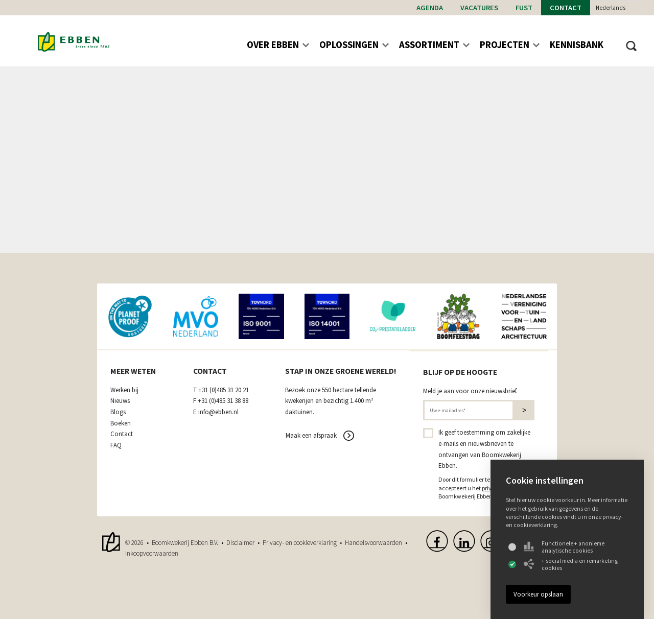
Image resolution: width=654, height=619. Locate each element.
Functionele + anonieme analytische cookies (564, 547)
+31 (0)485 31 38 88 (223, 401)
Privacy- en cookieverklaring (300, 542)
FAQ (116, 445)
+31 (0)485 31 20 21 (223, 390)
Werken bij (124, 390)
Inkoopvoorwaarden (151, 553)
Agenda (429, 7)
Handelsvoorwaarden (373, 542)
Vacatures (479, 7)
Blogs (118, 412)
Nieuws (120, 401)
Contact (565, 7)
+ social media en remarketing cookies (571, 564)
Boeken (120, 423)
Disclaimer (240, 542)
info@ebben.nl (218, 412)
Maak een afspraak (311, 435)
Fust (524, 7)
